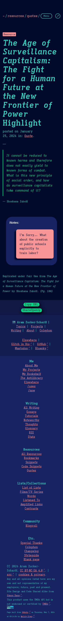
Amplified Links (31, 504)
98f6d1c (25, 612)
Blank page (31, 559)
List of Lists (31, 487)
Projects (37, 326)
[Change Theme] (57, 16)
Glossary (31, 428)
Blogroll (31, 526)
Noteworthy (31, 420)
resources (16, 16)
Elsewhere (29, 340)
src (9, 574)
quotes (32, 16)
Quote (28, 136)
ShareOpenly (31, 310)
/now (31, 390)
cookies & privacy (31, 574)
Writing (16, 330)
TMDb (45, 604)
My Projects (31, 370)
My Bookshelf (31, 374)
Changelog (31, 551)
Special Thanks (31, 543)
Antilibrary (31, 378)
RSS (31, 432)
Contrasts (31, 508)
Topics (21, 326)
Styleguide (31, 555)
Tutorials (31, 416)
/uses (31, 386)
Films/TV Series (31, 492)
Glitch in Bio (20, 344)
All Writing (31, 407)
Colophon (46, 330)
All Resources (31, 454)
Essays (31, 412)
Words (31, 496)
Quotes (31, 470)
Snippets (31, 462)
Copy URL (31, 304)
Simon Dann (13, 595)
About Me (31, 365)
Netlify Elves (26, 616)
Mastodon (21, 348)
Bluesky (40, 348)
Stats (31, 437)
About (30, 330)
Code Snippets (31, 466)
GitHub (41, 344)
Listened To (31, 500)
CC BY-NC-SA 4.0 (31, 570)
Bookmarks (31, 458)
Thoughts (31, 424)
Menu (46, 15)
